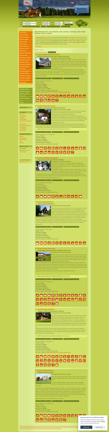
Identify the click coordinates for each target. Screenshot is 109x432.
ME (34, 26)
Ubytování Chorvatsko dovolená (35, 427)
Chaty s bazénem (24, 46)
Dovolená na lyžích (24, 80)
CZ (26, 26)
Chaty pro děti (23, 41)
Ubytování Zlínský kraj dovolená (44, 428)
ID (31, 26)
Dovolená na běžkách (25, 77)
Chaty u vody (23, 43)
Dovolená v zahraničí (25, 64)
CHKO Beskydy (79, 39)
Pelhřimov (22, 142)
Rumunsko (36, 426)
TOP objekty (23, 68)
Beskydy (37, 49)
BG (23, 26)
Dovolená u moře (24, 62)
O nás (21, 100)
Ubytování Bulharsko (26, 427)
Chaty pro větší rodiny (25, 52)
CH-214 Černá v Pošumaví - (25, 125)
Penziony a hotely (24, 37)
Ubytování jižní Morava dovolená (44, 426)
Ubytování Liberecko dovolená (55, 426)
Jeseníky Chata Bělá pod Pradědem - (48, 158)
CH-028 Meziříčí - (23, 124)
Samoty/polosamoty (25, 71)
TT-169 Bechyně (23, 151)
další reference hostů (24, 161)
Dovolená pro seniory (25, 59)
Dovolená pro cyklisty (25, 57)
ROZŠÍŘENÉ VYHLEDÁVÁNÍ (53, 26)
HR (30, 26)
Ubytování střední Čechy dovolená (32, 428)
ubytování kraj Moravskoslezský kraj (56, 428)
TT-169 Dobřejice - (23, 128)
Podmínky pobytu (24, 89)
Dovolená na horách (25, 75)
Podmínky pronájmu (25, 91)
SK (38, 26)
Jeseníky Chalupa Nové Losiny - (46, 106)
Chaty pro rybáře (24, 48)
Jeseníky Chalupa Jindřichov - (46, 309)
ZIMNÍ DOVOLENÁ (24, 73)
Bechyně (21, 136)
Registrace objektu (24, 93)
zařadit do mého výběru (57, 78)
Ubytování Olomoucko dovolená (65, 426)
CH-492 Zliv (22, 117)
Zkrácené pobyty (24, 39)
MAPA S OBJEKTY (65, 26)
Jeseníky (41, 49)
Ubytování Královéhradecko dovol (25, 426)
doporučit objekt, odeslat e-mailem (71, 78)
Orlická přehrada (23, 137)
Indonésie (33, 426)
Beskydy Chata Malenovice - (45, 202)
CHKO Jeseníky (72, 39)
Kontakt (22, 102)
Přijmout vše (86, 427)
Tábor (21, 141)
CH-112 (63, 276)
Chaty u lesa (23, 50)
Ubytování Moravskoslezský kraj (57, 427)
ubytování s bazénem (49, 43)
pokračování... (39, 46)
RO (36, 26)
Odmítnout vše (99, 427)
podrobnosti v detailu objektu (64, 92)
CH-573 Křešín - (23, 130)
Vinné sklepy (23, 82)
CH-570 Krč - (22, 114)
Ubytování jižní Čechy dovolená (46, 427)
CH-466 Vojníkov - (23, 119)
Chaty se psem (23, 55)
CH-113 (63, 129)
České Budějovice (23, 139)
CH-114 (67, 129)
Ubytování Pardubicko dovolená (68, 427)
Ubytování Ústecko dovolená (76, 426)
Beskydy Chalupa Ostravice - (45, 370)
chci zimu (43, 26)
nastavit (103, 421)
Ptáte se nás (23, 95)
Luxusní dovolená (24, 66)
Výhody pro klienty (24, 98)
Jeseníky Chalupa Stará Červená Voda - (48, 54)
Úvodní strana (23, 32)
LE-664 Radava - (23, 127)
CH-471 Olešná (23, 116)
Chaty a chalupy (24, 34)
